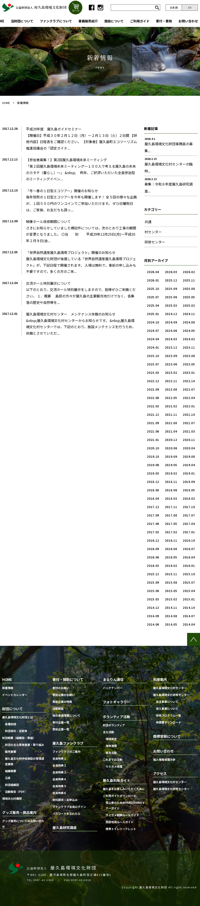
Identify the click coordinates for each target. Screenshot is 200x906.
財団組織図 (12, 785)
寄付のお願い (60, 688)
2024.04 (153, 339)
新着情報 (22, 103)
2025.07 (153, 297)
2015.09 (153, 582)
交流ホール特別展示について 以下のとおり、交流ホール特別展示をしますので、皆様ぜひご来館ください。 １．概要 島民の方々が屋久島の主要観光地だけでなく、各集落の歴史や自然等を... (81, 293)
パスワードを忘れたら (66, 814)
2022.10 (189, 381)
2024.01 (153, 347)
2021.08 (171, 423)
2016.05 (171, 557)
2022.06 (153, 398)
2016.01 (189, 566)
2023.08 (189, 356)
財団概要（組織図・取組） (19, 738)
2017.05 (171, 524)
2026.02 (189, 272)
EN (189, 7)
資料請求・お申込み (65, 800)
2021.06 (153, 431)
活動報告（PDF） (16, 792)
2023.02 (171, 373)
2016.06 (153, 557)
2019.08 (189, 457)
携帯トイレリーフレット (121, 829)
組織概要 (10, 771)
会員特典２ (59, 765)
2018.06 (171, 490)
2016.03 (153, 566)
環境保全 (111, 739)
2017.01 (189, 532)
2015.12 (153, 574)
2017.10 (189, 507)
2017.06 (153, 524)
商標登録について (167, 736)
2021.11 (171, 415)
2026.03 (171, 272)
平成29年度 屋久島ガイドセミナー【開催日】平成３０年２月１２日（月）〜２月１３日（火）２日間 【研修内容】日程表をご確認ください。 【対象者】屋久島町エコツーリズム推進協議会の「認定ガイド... (81, 138)
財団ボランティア (114, 725)
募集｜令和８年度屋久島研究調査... (169, 187)
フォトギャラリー (116, 701)
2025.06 (171, 297)
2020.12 (171, 440)
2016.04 (189, 557)
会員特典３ (59, 772)
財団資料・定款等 (16, 731)
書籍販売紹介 (88, 21)
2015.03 (153, 599)
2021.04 (171, 431)
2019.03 (153, 473)
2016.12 (153, 540)
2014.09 (153, 616)
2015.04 (189, 591)
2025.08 (189, 289)
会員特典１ (59, 758)
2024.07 (153, 331)
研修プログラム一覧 (168, 715)
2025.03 (171, 305)
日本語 (174, 7)
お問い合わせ (188, 21)
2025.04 (153, 305)
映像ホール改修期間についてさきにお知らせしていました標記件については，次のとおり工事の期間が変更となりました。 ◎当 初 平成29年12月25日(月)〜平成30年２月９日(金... (81, 231)
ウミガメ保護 (114, 766)
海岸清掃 (111, 746)
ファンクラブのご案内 (66, 752)
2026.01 (153, 280)
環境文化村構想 (12, 798)
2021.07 (189, 423)
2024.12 (171, 314)
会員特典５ (59, 786)
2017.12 (153, 507)
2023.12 (171, 347)
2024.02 (189, 339)
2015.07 (189, 582)
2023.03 (153, 373)
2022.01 (189, 406)
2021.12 (153, 415)
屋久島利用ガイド (116, 780)
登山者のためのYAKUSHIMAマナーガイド (125, 805)
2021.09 (153, 423)
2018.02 (189, 498)
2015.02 (171, 599)
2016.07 (189, 549)
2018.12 (153, 482)
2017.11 (171, 507)
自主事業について (167, 702)
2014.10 (189, 608)
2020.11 (189, 440)
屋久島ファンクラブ (67, 743)
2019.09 (171, 457)
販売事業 (10, 752)
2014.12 (153, 608)
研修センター (155, 241)
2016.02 (171, 566)
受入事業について (167, 709)
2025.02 (189, 305)
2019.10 (153, 457)
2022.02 (171, 406)
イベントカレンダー (14, 695)
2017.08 (171, 515)
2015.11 (171, 574)
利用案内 (160, 679)
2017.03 (153, 532)
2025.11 (189, 280)
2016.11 (171, 540)
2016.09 (153, 549)
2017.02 (171, 532)
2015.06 (153, 591)
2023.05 (189, 364)
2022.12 (153, 381)
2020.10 (153, 448)
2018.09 (189, 482)
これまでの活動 (112, 760)
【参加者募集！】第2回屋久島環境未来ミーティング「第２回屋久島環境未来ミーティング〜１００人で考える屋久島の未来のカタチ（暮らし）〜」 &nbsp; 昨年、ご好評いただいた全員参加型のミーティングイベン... (81, 169)
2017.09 (153, 515)
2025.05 (189, 297)
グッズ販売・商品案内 (19, 812)
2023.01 (189, 373)
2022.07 (189, 389)
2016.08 (171, 549)
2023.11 (189, 347)
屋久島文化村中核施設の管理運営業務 (24, 761)
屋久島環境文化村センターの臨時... (169, 167)
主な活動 (108, 732)
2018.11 (171, 482)
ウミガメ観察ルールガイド (122, 815)
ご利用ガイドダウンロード (119, 796)
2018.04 (153, 498)
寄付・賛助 (164, 21)
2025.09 (171, 289)
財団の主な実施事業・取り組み (24, 745)
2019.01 (189, 473)
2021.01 (153, 440)
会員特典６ (59, 793)
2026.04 (153, 272)
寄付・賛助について (67, 679)
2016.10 (189, 540)
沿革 (8, 778)
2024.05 (189, 331)
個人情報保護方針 (164, 760)
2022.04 (189, 398)
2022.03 (153, 406)
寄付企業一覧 (60, 722)
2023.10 (153, 356)
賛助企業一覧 (60, 729)
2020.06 (171, 448)
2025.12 (171, 280)
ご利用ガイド (139, 21)
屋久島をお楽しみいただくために (124, 789)
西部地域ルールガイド (120, 822)
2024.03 (171, 339)
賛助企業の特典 (62, 702)
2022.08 (171, 389)
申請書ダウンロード (168, 722)
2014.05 (171, 624)
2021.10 (189, 415)
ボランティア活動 (116, 716)
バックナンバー (112, 688)
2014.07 (189, 616)
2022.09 (153, 389)
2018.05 (189, 490)
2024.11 (189, 314)
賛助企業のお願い (63, 695)
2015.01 (189, 599)
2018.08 (153, 490)
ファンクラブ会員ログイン (69, 807)
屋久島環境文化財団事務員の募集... (169, 147)
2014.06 (153, 624)
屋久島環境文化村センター (170, 688)
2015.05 (171, 591)
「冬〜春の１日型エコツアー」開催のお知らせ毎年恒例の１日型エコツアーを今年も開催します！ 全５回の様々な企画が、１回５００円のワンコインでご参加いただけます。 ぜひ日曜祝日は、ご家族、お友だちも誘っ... (81, 200)
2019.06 (153, 465)
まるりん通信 (113, 679)
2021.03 (189, 431)
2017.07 (189, 515)
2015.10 (189, 574)
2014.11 (171, 608)
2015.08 (171, 582)
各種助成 (10, 724)
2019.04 (189, 465)
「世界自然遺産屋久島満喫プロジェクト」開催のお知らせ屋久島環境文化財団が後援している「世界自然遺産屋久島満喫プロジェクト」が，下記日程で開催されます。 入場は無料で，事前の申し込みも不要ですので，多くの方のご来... (81, 262)
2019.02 (171, 473)
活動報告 (58, 709)
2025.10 (153, 289)
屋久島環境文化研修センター (171, 695)
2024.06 (171, 331)
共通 (148, 221)
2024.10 (153, 322)
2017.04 (189, 524)
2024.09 (171, 322)
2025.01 (153, 314)
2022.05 (171, 398)
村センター (153, 231)
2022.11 (171, 381)
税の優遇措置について (66, 715)
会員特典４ (59, 779)
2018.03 (171, 498)
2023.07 (153, 364)
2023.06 (171, 364)
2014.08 (171, 616)
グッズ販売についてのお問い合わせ (23, 824)
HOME (6, 103)
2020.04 (189, 448)
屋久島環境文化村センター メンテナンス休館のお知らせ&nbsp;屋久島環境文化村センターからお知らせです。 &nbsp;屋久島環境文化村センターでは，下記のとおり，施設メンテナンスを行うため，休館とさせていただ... (80, 323)
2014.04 (189, 624)
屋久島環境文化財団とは (17, 717)
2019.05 (171, 465)
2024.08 (189, 322)
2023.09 (171, 356)
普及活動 (111, 753)
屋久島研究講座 (64, 827)
